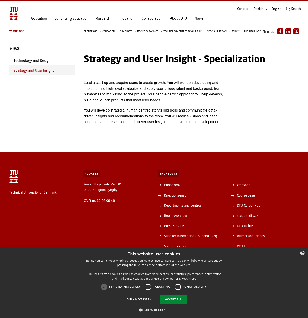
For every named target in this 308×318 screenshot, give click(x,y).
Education (39, 18)
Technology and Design (32, 60)
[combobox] (302, 253)
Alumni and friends (251, 236)
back (14, 48)
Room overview (175, 216)
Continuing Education (71, 18)
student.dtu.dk (247, 216)
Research (103, 18)
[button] (42, 31)
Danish (258, 8)
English (276, 8)
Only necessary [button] (139, 299)
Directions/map (175, 195)
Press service (174, 226)
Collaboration (152, 18)
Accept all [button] (173, 299)
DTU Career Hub (248, 205)
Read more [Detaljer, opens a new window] (188, 278)
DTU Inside (245, 226)
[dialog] (154, 282)
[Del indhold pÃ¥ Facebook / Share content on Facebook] (280, 31)
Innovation (125, 18)
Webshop (243, 185)
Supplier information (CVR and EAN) (190, 236)
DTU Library (245, 246)
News (198, 18)
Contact (242, 8)
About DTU (178, 18)
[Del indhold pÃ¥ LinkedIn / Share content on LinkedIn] (288, 31)
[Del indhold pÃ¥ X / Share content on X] (296, 31)
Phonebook (172, 185)
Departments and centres (183, 205)
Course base (246, 195)
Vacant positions (176, 246)
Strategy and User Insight (34, 70)
